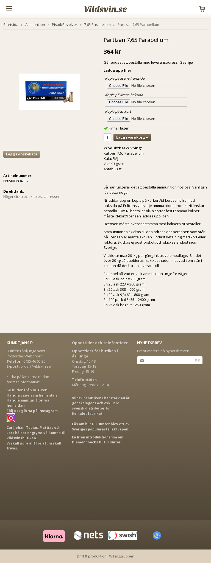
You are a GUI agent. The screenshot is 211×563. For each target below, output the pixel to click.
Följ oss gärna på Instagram (32, 410)
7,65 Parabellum (97, 24)
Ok (197, 359)
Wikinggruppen (121, 556)
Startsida (10, 24)
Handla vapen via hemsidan (32, 395)
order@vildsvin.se (36, 366)
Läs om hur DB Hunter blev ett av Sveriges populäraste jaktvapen (100, 427)
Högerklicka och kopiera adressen (31, 196)
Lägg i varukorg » (132, 137)
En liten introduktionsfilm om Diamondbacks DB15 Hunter (97, 440)
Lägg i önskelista (21, 154)
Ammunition (35, 24)
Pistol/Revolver (64, 24)
